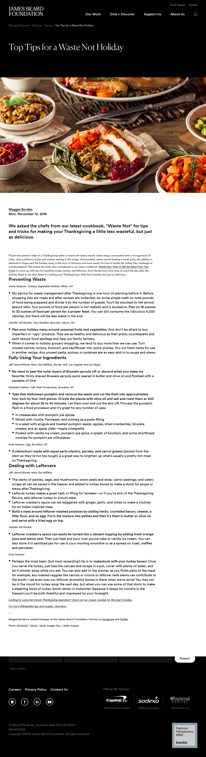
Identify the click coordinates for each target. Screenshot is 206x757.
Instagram (108, 619)
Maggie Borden (20, 209)
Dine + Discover (122, 14)
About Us (177, 14)
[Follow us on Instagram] (12, 702)
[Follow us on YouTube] (49, 702)
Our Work (93, 14)
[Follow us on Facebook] (24, 702)
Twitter (124, 619)
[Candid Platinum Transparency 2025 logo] (184, 747)
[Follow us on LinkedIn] (37, 702)
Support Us (152, 14)
